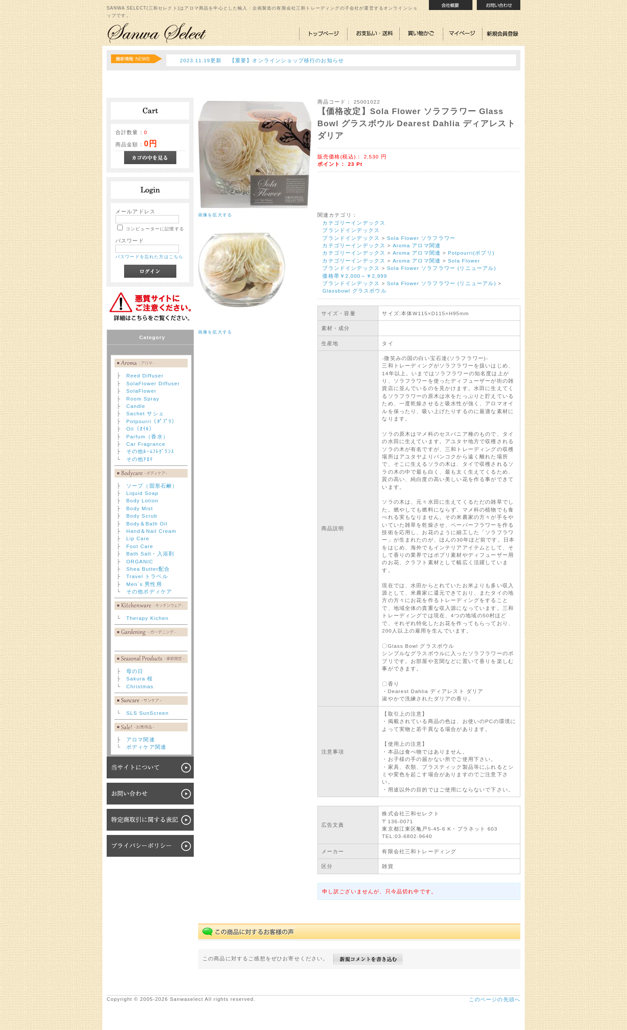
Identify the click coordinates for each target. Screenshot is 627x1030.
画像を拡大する (215, 214)
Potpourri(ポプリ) (471, 253)
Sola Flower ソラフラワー (421, 238)
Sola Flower (464, 260)
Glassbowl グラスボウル (354, 290)
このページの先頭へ (494, 999)
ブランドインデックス (351, 230)
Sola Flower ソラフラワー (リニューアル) (441, 268)
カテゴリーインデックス (353, 223)
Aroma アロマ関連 (417, 245)
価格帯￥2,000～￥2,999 (354, 276)
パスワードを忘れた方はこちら (149, 256)
